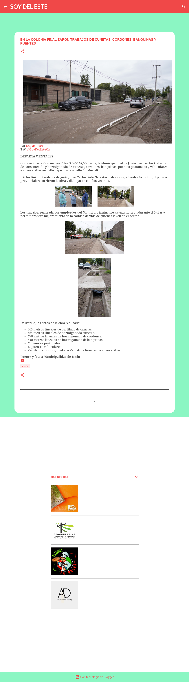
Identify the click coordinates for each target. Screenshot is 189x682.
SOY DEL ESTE (28, 6)
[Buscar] (184, 6)
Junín (25, 366)
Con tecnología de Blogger (94, 677)
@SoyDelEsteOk (38, 149)
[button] (22, 51)
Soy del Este (35, 146)
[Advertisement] (78, 445)
